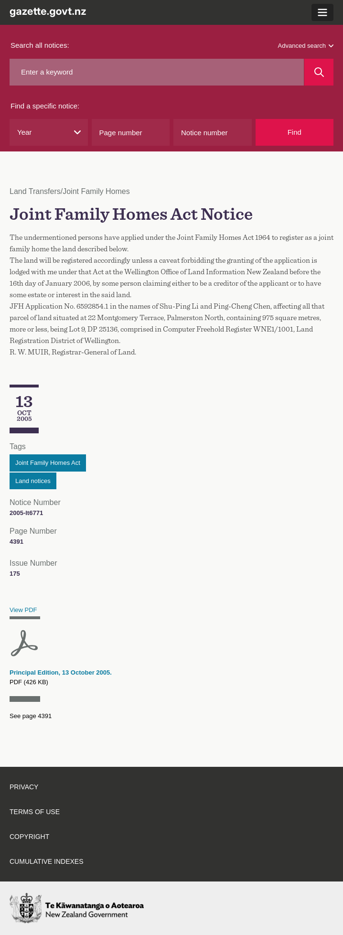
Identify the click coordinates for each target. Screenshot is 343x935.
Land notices (33, 480)
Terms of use (35, 812)
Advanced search (305, 45)
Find (294, 132)
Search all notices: (40, 45)
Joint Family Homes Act (47, 462)
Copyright (29, 836)
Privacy (24, 787)
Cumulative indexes (47, 861)
